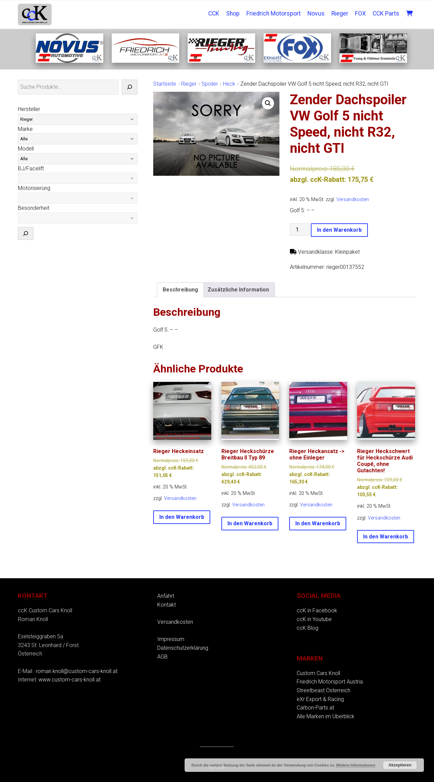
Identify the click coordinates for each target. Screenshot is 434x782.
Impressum (170, 639)
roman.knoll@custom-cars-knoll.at (76, 671)
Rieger (339, 13)
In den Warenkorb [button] (181, 517)
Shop (233, 13)
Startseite (164, 84)
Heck (229, 84)
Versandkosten (352, 199)
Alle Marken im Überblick (325, 716)
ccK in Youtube (314, 619)
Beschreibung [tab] (180, 289)
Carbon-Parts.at (315, 707)
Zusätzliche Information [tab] (238, 289)
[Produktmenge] (299, 229)
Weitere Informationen (355, 765)
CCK (213, 13)
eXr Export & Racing (320, 699)
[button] (268, 103)
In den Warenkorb (339, 230)
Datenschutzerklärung (182, 648)
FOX (360, 13)
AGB (162, 656)
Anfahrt (165, 596)
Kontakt (166, 605)
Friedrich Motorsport (273, 13)
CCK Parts (386, 13)
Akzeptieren (399, 765)
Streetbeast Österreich (323, 690)
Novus (316, 13)
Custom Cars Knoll (318, 673)
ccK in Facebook (317, 610)
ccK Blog (307, 628)
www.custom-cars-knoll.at (69, 679)
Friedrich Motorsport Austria (330, 681)
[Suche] (129, 87)
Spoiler (209, 84)
